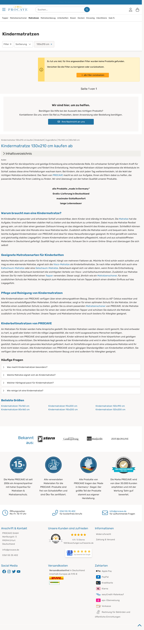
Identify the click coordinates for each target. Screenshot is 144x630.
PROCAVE (58, 175)
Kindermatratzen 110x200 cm (63, 409)
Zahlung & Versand (105, 539)
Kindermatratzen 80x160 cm (15, 409)
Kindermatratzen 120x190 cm (110, 406)
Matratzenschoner (18, 18)
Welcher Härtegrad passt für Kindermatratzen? (28, 382)
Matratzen (34, 18)
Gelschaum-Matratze (47, 268)
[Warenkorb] (137, 10)
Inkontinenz (101, 18)
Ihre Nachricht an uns (71, 121)
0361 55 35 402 (67, 511)
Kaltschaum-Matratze (12, 268)
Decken (81, 18)
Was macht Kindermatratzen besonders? (24, 367)
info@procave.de (118, 511)
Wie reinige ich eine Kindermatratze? (22, 390)
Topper (5, 18)
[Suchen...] (87, 9)
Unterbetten (62, 18)
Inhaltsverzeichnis (17, 153)
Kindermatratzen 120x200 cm (110, 409)
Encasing (90, 18)
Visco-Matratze (61, 264)
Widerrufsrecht (103, 534)
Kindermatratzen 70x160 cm (15, 406)
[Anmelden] (130, 10)
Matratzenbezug (48, 18)
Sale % (112, 18)
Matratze (123, 218)
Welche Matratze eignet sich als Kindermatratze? (29, 375)
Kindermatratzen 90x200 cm (62, 406)
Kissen (73, 18)
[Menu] (4, 9)
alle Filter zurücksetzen (92, 75)
